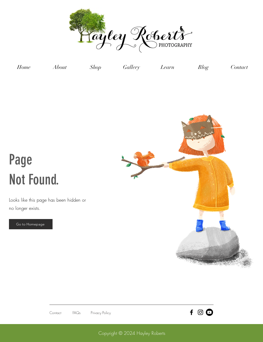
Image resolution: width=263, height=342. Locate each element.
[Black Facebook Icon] (191, 312)
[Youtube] (209, 312)
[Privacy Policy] (109, 313)
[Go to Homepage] (31, 224)
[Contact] (68, 313)
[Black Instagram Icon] (200, 312)
